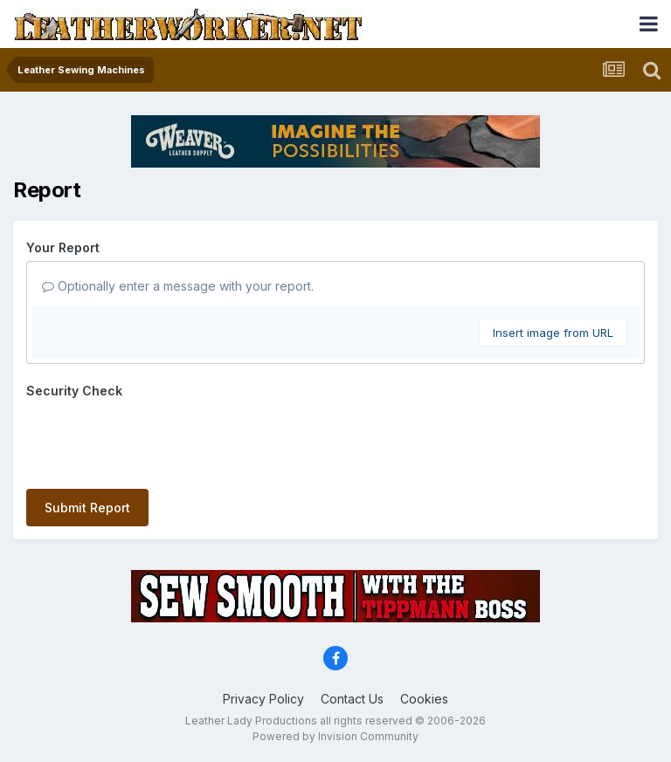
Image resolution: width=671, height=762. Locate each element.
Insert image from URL (553, 333)
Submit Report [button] (87, 507)
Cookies (424, 698)
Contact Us (352, 698)
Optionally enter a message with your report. (178, 285)
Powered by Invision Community (335, 736)
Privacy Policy (263, 698)
